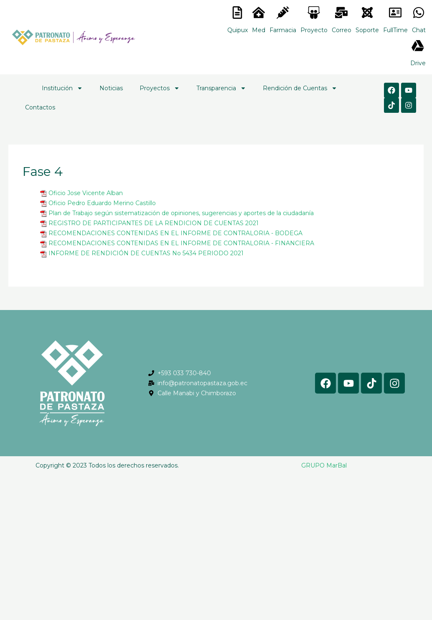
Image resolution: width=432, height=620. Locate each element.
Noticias (111, 88)
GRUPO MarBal (324, 465)
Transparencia (221, 88)
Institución (62, 88)
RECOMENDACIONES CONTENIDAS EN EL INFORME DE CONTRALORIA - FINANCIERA (181, 243)
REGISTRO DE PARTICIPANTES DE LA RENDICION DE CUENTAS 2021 (153, 223)
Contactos (40, 107)
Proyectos (160, 88)
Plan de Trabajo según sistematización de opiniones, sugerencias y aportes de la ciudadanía (181, 213)
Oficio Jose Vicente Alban (85, 193)
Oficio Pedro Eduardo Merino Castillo (102, 203)
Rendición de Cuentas (300, 88)
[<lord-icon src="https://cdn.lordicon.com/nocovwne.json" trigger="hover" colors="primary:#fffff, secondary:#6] (237, 12)
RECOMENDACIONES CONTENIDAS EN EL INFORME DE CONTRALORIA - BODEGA (175, 233)
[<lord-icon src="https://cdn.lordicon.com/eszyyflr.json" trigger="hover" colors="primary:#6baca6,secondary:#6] (367, 12)
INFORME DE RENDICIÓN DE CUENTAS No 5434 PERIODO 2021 (146, 253)
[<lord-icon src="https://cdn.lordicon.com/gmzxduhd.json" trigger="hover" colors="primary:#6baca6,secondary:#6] (395, 12)
